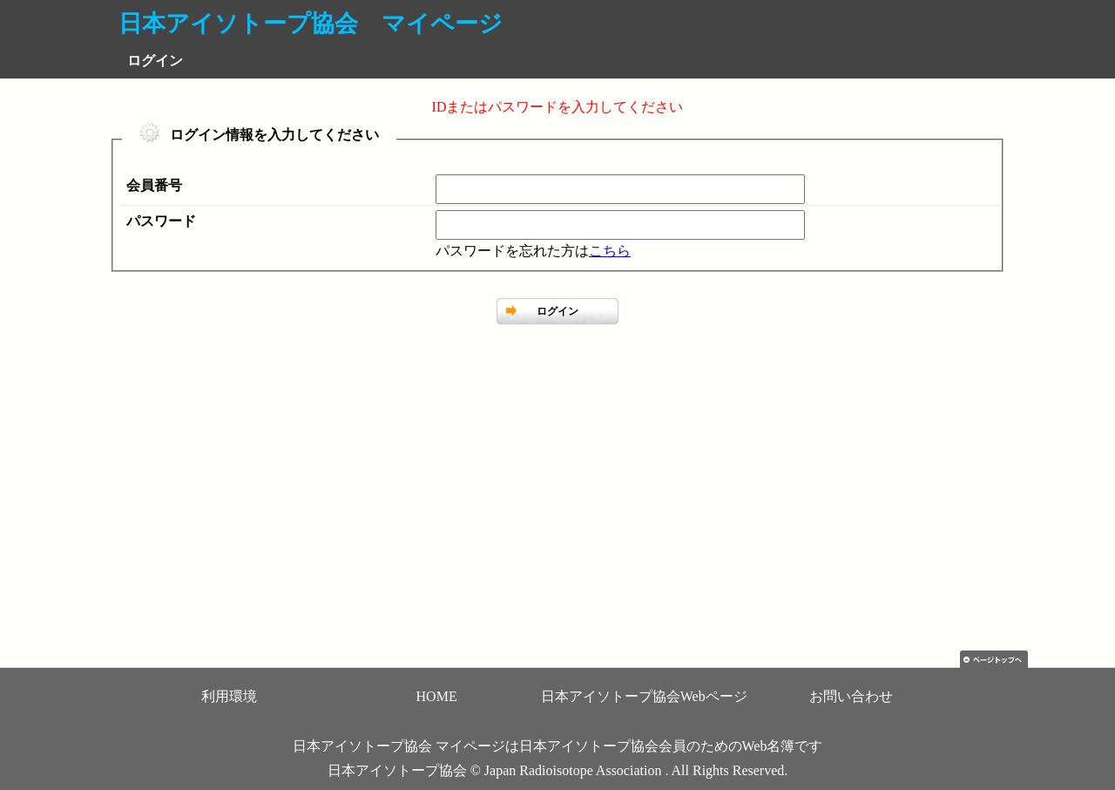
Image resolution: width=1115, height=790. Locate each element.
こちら (610, 250)
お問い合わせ (851, 696)
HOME (436, 696)
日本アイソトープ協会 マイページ (310, 23)
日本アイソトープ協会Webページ (644, 696)
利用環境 (229, 696)
